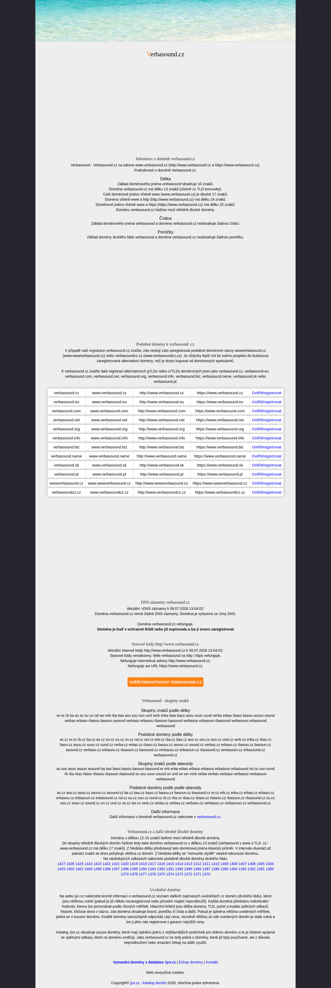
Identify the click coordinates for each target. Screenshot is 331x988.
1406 (251, 864)
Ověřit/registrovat (266, 393)
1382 (251, 869)
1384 (233, 869)
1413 (188, 864)
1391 (170, 869)
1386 (215, 869)
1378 (134, 874)
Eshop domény (191, 962)
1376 (152, 874)
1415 (170, 864)
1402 (70, 869)
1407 (242, 864)
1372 (188, 874)
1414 (179, 864)
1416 (161, 864)
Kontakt (212, 962)
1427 (61, 864)
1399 (98, 869)
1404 (270, 864)
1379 (125, 874)
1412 (197, 864)
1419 (134, 864)
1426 (70, 864)
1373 (179, 874)
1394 (143, 869)
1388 (197, 869)
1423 (98, 864)
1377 (143, 874)
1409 (224, 864)
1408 (233, 864)
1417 (152, 864)
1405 (261, 864)
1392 (161, 869)
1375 (161, 874)
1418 (143, 864)
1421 (116, 864)
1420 (125, 864)
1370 (206, 874)
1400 (89, 869)
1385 (224, 869)
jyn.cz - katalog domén (148, 983)
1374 (170, 874)
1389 (188, 869)
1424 (89, 864)
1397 (116, 869)
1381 (261, 869)
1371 (197, 874)
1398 (107, 869)
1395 (134, 869)
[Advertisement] (165, 106)
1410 (215, 864)
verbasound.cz (208, 817)
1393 (152, 869)
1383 (242, 869)
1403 (61, 869)
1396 (125, 869)
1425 (79, 864)
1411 (206, 864)
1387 (206, 869)
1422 (107, 864)
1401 (79, 869)
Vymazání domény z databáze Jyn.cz (144, 962)
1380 (270, 869)
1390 (179, 869)
